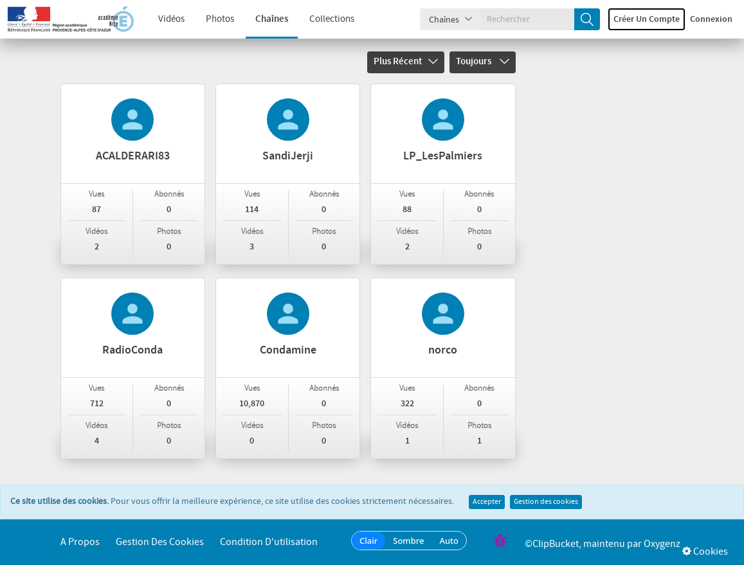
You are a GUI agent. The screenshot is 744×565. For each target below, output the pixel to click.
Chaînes (264, 19)
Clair (368, 540)
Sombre (408, 540)
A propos (80, 542)
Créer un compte (646, 19)
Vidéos (164, 19)
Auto (448, 540)
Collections (324, 19)
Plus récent (406, 61)
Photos (213, 19)
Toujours (482, 61)
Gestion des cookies (546, 502)
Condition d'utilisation (269, 542)
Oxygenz (662, 544)
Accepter (487, 502)
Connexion (711, 19)
